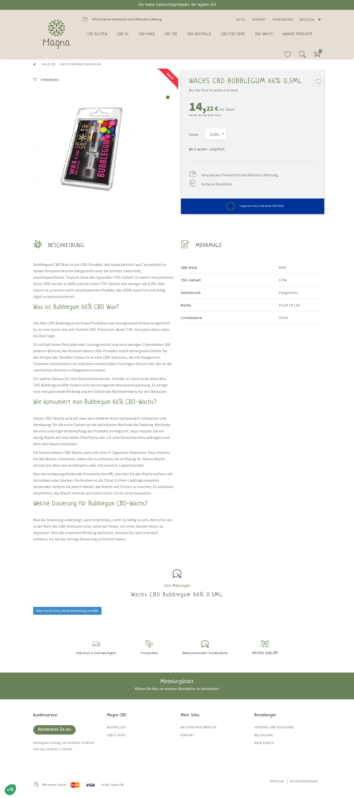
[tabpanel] (103, 148)
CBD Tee (170, 34)
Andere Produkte (297, 34)
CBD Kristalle (199, 34)
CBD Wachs (264, 34)
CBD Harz (146, 34)
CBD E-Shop (116, 735)
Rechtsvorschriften (199, 727)
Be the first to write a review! (213, 90)
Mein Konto (264, 743)
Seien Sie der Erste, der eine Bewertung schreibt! (67, 611)
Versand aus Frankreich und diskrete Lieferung (239, 174)
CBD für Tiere (233, 34)
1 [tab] (168, 97)
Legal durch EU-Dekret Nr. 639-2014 (252, 206)
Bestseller (116, 727)
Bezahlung (263, 735)
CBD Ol (123, 34)
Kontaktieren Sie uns (54, 730)
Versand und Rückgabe (274, 727)
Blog (240, 20)
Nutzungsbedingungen (304, 781)
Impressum (277, 781)
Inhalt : (195, 135)
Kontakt (259, 20)
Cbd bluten (97, 34)
